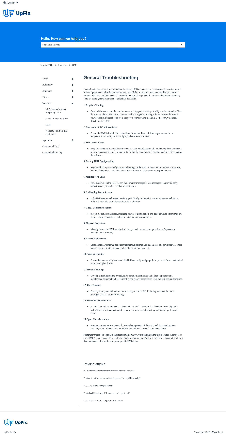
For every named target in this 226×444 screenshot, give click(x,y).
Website (215, 13)
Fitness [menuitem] (45, 97)
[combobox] (110, 45)
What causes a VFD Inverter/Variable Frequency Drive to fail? (109, 371)
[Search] (182, 45)
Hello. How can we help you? (63, 39)
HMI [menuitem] (48, 124)
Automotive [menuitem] (47, 84)
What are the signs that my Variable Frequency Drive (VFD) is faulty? (112, 378)
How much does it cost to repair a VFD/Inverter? (103, 400)
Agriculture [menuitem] (47, 140)
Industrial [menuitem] (46, 103)
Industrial (62, 65)
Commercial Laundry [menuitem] (52, 152)
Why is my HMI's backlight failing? (98, 386)
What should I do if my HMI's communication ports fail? (107, 393)
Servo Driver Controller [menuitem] (57, 118)
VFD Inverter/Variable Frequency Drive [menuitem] (56, 111)
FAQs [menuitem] (45, 78)
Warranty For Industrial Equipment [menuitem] (56, 132)
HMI (74, 65)
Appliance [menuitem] (47, 91)
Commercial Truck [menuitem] (51, 146)
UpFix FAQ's (47, 65)
